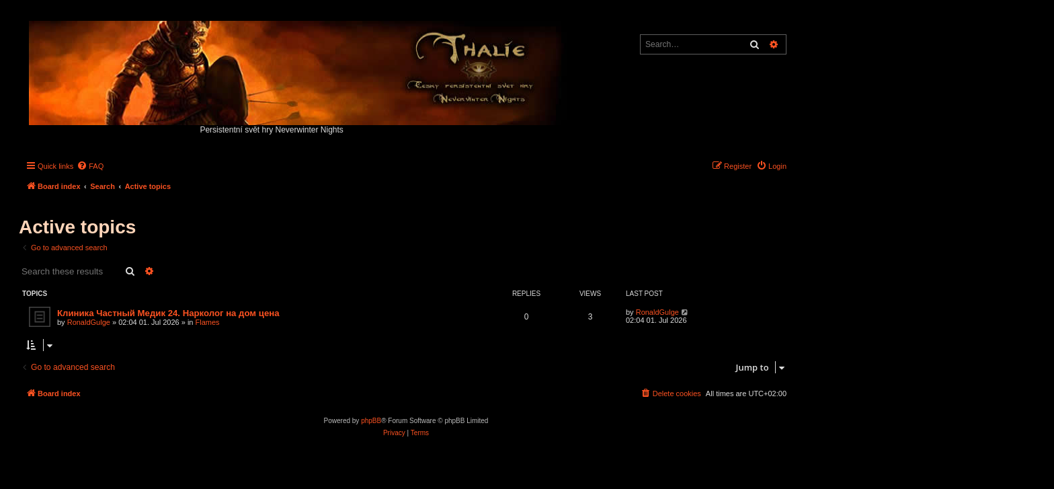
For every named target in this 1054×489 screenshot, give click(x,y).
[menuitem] (90, 166)
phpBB (371, 420)
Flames (208, 322)
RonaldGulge (88, 322)
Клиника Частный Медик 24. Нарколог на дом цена (168, 313)
